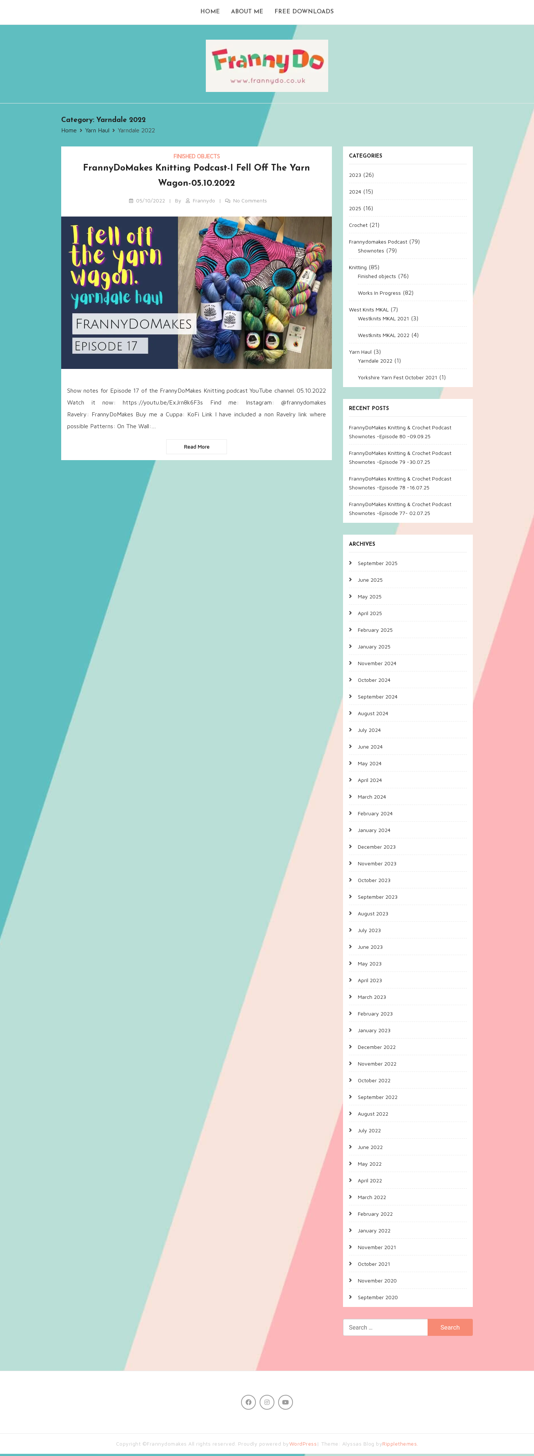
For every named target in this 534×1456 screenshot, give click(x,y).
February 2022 (375, 1215)
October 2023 (374, 882)
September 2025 (378, 565)
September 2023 (378, 898)
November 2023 (377, 865)
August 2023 (373, 915)
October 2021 (374, 1265)
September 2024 (378, 698)
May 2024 (370, 765)
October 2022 (374, 1082)
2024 (355, 193)
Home (209, 13)
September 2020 (378, 1299)
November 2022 (377, 1065)
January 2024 (374, 832)
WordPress (303, 1446)
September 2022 (378, 1099)
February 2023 (375, 1015)
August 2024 (373, 715)
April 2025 (370, 615)
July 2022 (369, 1132)
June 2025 (370, 581)
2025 (355, 210)
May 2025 (370, 598)
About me (247, 13)
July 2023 (369, 932)
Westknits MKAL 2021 (383, 320)
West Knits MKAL (369, 311)
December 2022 (377, 1049)
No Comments (250, 202)
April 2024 (370, 782)
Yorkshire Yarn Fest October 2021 (397, 379)
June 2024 (370, 748)
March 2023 (372, 999)
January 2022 (374, 1232)
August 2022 (373, 1115)
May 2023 (370, 965)
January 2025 (374, 648)
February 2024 (375, 815)
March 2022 (372, 1199)
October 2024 (374, 682)
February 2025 (375, 631)
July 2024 (369, 732)
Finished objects (197, 158)
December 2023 (377, 848)
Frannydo (204, 202)
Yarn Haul (360, 353)
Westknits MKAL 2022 (383, 337)
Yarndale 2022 (375, 362)
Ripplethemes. (400, 1446)
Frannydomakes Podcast (378, 243)
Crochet (358, 227)
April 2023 (370, 982)
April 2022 (370, 1182)
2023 (355, 177)
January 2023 (374, 1032)
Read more (197, 449)
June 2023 (370, 948)
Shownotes (371, 252)
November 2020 (377, 1282)
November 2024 (377, 665)
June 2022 (370, 1149)
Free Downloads (305, 13)
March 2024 (372, 798)
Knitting (358, 269)
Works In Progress (379, 294)
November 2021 (377, 1249)
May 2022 (370, 1165)
